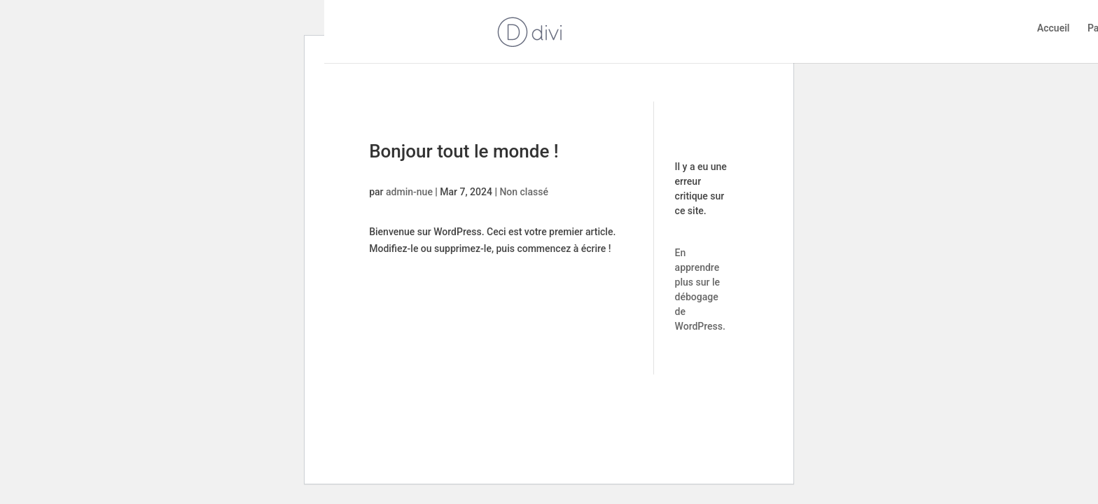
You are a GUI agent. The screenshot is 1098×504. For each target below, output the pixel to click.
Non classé (523, 191)
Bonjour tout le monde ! (464, 151)
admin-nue (409, 191)
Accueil (1053, 28)
